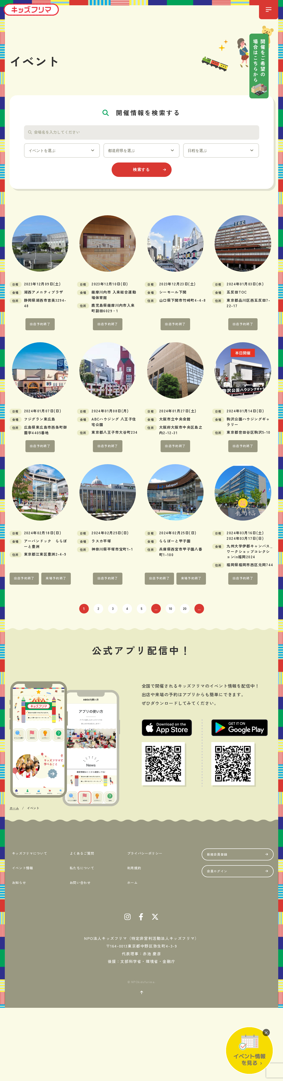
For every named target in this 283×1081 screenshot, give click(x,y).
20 (185, 618)
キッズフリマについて (32, 929)
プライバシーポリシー (147, 929)
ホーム (131, 953)
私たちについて (83, 941)
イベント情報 (23, 941)
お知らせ (19, 953)
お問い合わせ (80, 953)
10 (170, 618)
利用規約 (134, 941)
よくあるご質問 (83, 929)
